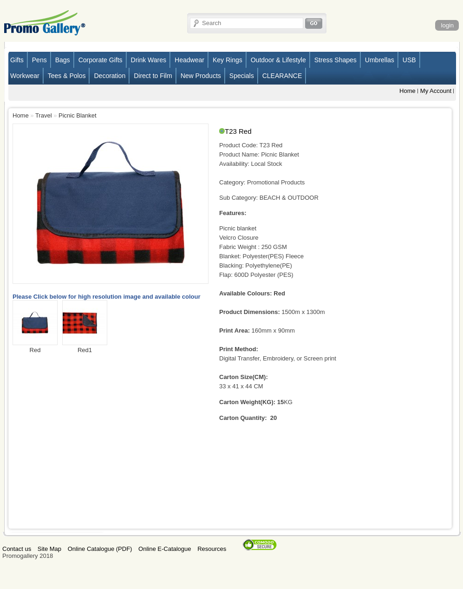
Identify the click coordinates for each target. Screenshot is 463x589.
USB (409, 60)
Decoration (109, 75)
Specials (241, 75)
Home (407, 90)
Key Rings (227, 60)
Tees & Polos (67, 75)
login (447, 25)
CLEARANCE (282, 75)
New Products (201, 75)
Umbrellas (379, 60)
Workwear (24, 75)
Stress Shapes (335, 60)
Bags (62, 60)
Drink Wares (149, 60)
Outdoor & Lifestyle (278, 60)
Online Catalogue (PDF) (100, 548)
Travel (43, 115)
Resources (211, 548)
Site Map (49, 548)
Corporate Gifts (100, 60)
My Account (435, 90)
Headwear (189, 60)
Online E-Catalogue (164, 548)
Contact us (16, 548)
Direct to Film (153, 75)
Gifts (17, 60)
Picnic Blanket (78, 115)
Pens (39, 60)
